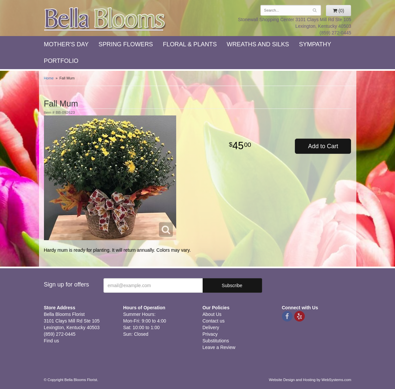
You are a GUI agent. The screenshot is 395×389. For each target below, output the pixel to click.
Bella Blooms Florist (105, 19)
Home (49, 78)
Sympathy (315, 44)
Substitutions (216, 340)
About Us (212, 314)
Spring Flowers (126, 44)
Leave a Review (219, 347)
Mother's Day (66, 44)
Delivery (211, 327)
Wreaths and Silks (258, 44)
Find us (51, 340)
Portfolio (61, 61)
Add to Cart (323, 146)
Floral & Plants (190, 44)
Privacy (210, 334)
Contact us (214, 321)
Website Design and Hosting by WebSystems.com (310, 380)
